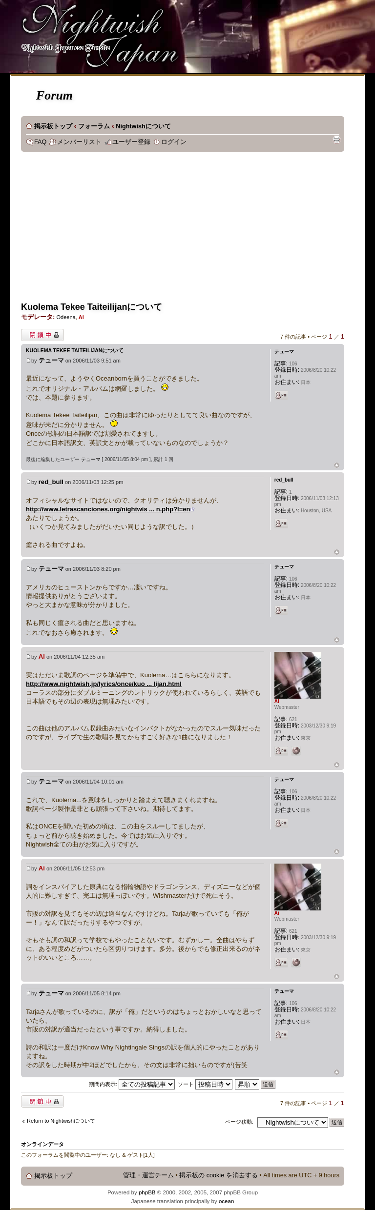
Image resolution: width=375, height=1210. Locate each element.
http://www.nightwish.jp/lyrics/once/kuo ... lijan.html (104, 683)
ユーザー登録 (131, 142)
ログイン (174, 142)
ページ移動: (239, 1122)
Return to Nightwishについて (61, 1121)
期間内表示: (132, 1084)
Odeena (65, 317)
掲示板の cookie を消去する (218, 1175)
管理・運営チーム (148, 1175)
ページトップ (336, 466)
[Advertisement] (133, 229)
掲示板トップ (53, 126)
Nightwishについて (143, 126)
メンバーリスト (79, 142)
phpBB (147, 1192)
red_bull (51, 481)
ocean (226, 1201)
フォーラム (94, 126)
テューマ (51, 360)
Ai (81, 317)
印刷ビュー (336, 139)
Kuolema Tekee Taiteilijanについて (91, 307)
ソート (205, 1084)
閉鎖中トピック (42, 335)
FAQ (40, 142)
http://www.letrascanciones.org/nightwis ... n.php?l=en (108, 509)
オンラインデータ (42, 1144)
